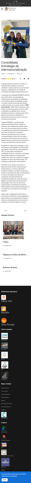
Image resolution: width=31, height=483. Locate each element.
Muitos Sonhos (5, 388)
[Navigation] (2, 9)
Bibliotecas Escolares (6, 403)
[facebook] (14, 1)
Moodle (5, 310)
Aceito (4, 480)
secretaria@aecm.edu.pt (16, 5)
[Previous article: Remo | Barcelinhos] (5, 211)
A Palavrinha (4, 391)
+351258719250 (11, 3)
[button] (3, 39)
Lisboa (5, 242)
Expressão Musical (6, 406)
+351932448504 (21, 3)
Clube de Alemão (5, 394)
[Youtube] (16, 1)
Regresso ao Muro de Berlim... (15, 255)
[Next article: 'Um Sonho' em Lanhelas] (25, 211)
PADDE (3, 470)
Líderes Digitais (5, 397)
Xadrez (3, 400)
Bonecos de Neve (10, 267)
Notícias (3, 73)
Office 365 (6, 299)
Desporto (3, 410)
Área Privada (7, 324)
